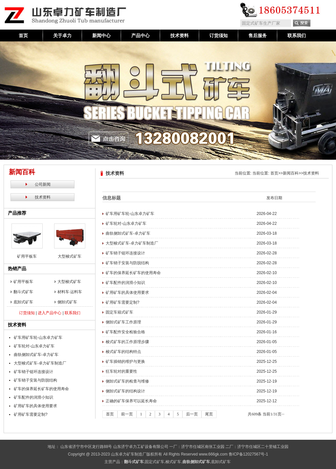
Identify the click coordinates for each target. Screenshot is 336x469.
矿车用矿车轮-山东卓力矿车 (38, 337)
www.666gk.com (213, 454)
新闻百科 (291, 173)
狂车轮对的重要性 (121, 371)
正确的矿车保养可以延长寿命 (131, 401)
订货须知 (218, 35)
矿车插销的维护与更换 (125, 361)
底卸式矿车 (23, 302)
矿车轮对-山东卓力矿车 (34, 346)
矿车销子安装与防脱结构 (35, 380)
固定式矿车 (154, 461)
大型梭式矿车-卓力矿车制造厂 (40, 363)
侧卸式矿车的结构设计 (125, 391)
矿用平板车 (27, 256)
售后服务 (257, 35)
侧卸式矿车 (67, 302)
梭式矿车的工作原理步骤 (127, 342)
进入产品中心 (49, 313)
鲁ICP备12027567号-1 (248, 454)
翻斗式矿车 (23, 292)
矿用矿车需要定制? (31, 414)
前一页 (127, 414)
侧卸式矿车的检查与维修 (127, 381)
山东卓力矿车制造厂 (128, 454)
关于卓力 (62, 35)
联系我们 (296, 35)
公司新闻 (43, 184)
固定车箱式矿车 (119, 312)
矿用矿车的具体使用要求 (35, 406)
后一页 (192, 414)
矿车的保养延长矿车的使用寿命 (41, 389)
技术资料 (179, 35)
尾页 (209, 414)
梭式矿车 (173, 461)
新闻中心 (101, 35)
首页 (23, 35)
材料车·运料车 (69, 292)
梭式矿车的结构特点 (123, 351)
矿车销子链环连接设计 (33, 371)
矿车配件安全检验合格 (125, 332)
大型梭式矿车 (69, 256)
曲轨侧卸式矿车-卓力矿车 (36, 354)
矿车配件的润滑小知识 (33, 397)
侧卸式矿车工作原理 (123, 322)
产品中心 (140, 35)
